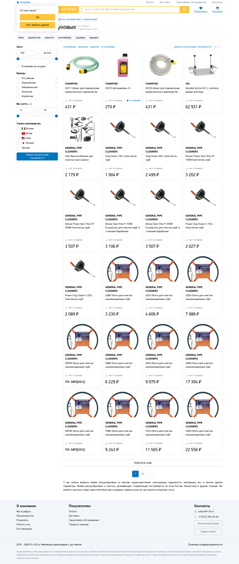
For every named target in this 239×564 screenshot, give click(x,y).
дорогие (94, 47)
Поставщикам (24, 529)
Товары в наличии (78, 524)
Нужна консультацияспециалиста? (37, 156)
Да (37, 17)
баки (21, 37)
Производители (25, 516)
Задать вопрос (208, 531)
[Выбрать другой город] (24, 2)
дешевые (83, 47)
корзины (80, 37)
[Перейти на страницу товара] (83, 64)
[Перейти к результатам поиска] (184, 9)
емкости (49, 37)
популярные (69, 47)
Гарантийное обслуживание (84, 520)
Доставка (74, 516)
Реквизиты (22, 520)
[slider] (18, 58)
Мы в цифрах (24, 511)
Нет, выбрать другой (37, 25)
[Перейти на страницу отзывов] (73, 100)
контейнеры (64, 37)
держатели (34, 37)
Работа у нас (23, 524)
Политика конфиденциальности (205, 544)
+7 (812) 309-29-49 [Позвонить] (208, 517)
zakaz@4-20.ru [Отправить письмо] (206, 511)
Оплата (73, 511)
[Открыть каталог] (66, 9)
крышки (93, 37)
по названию (108, 47)
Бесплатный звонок (208, 523)
